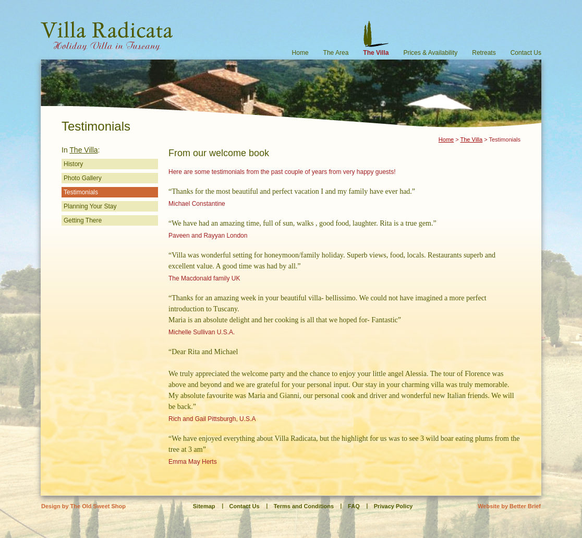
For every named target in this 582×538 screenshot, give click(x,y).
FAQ (354, 506)
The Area (336, 52)
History (73, 164)
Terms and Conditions (304, 506)
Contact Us (526, 52)
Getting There (83, 220)
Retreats (483, 52)
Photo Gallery (83, 178)
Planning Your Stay (90, 206)
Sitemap (204, 506)
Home (300, 52)
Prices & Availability (430, 52)
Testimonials (81, 192)
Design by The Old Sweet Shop (83, 506)
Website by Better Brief (509, 506)
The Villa (376, 52)
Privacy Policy (393, 506)
